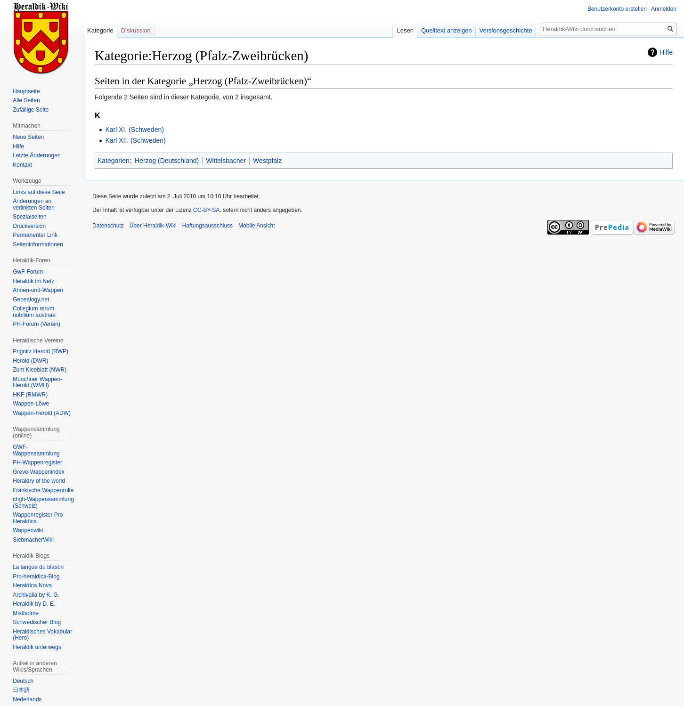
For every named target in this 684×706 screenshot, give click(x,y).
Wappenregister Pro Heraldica (38, 518)
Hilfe (666, 52)
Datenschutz (108, 225)
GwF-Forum (28, 271)
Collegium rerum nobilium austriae (34, 311)
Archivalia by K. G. (36, 595)
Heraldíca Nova (32, 585)
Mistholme (26, 613)
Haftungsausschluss (207, 225)
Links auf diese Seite (39, 192)
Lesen (405, 30)
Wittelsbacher (226, 160)
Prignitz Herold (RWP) (40, 351)
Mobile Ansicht (256, 225)
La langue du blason (38, 567)
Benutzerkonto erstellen (617, 9)
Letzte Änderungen (36, 155)
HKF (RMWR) (30, 394)
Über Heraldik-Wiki (153, 225)
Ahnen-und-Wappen (38, 290)
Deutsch (23, 681)
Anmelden (663, 9)
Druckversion (29, 226)
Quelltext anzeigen (446, 30)
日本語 (21, 690)
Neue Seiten (28, 137)
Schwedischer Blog (37, 622)
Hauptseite (26, 91)
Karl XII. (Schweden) (135, 140)
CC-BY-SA (206, 210)
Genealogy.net (31, 299)
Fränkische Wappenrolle (43, 490)
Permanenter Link (35, 235)
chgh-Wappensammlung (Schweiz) (43, 502)
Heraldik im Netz (33, 281)
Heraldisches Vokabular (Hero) (42, 634)
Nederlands (27, 699)
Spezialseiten (29, 216)
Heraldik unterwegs (37, 647)
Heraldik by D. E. (34, 604)
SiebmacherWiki (33, 539)
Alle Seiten (26, 100)
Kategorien (114, 160)
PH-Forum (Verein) (36, 324)
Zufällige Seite (31, 109)
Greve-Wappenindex (39, 472)
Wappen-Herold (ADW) (42, 413)
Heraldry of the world (39, 481)
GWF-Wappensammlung (36, 450)
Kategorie (100, 30)
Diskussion (136, 30)
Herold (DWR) (30, 360)
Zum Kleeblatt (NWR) (39, 369)
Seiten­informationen (38, 244)
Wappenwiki (28, 530)
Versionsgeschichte (506, 30)
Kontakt (22, 165)
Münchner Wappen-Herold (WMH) (37, 382)
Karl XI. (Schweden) (134, 129)
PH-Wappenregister (37, 462)
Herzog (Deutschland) (167, 160)
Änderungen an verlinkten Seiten (34, 204)
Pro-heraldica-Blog (36, 576)
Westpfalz (267, 160)
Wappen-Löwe (31, 403)
